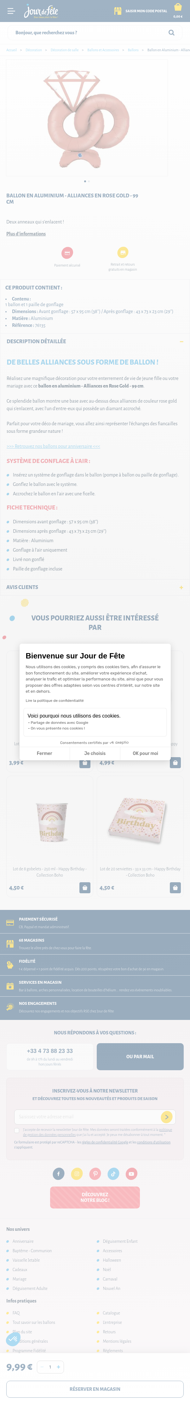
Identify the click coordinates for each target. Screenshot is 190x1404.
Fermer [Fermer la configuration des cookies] (44, 753)
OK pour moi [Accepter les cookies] (145, 753)
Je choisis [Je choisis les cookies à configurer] (95, 753)
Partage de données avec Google (60, 722)
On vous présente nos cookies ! (58, 728)
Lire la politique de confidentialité (55, 700)
